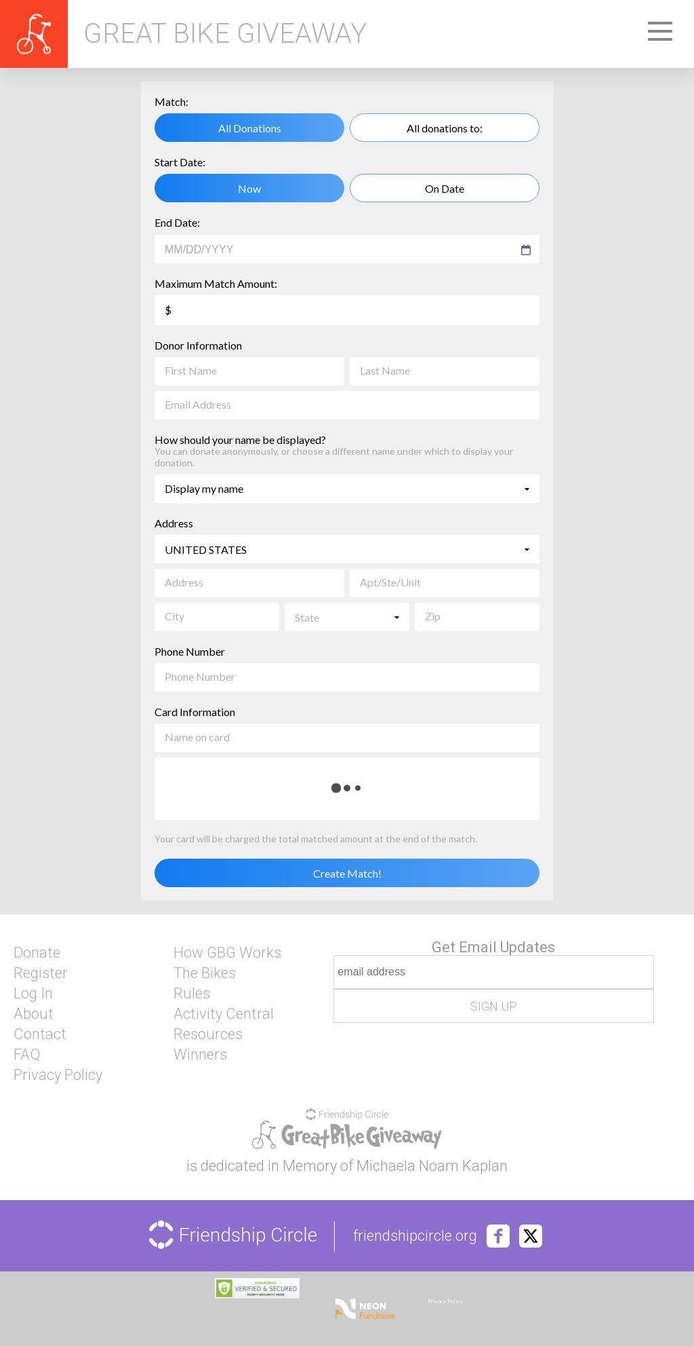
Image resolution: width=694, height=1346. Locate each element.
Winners (200, 1054)
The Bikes (205, 973)
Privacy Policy (58, 1075)
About (34, 1014)
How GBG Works (227, 953)
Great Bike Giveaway (225, 34)
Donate (37, 953)
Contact (40, 1034)
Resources (208, 1034)
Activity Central (224, 1014)
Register (41, 973)
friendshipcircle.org (415, 1236)
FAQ (27, 1054)
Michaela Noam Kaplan (432, 1165)
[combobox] (340, 250)
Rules (192, 993)
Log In (33, 993)
